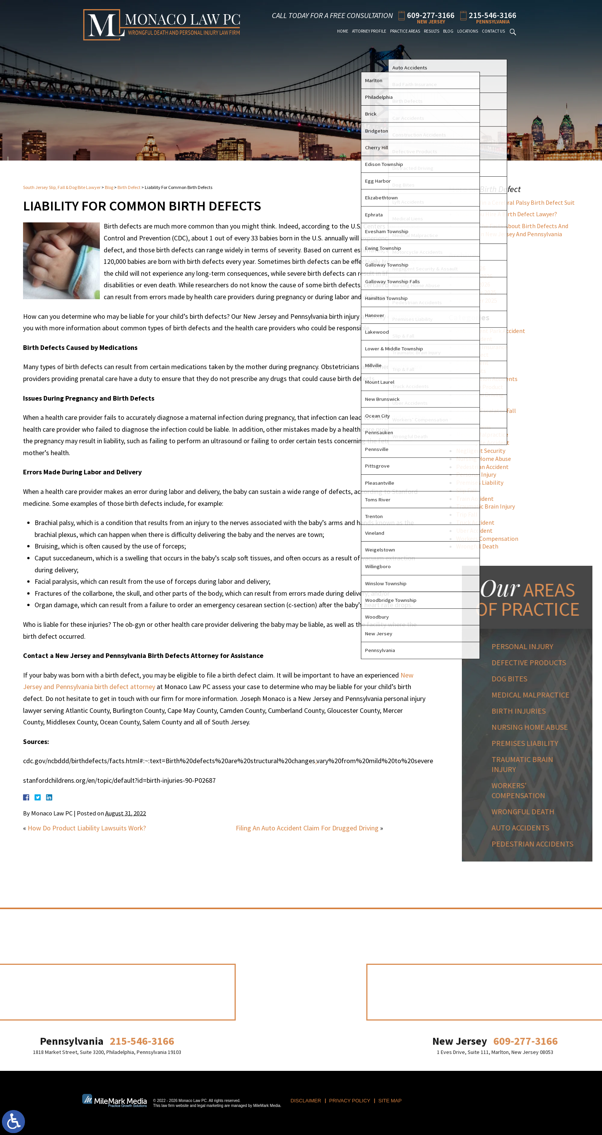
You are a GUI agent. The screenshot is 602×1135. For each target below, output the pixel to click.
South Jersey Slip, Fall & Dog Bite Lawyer (62, 187)
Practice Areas (405, 31)
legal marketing (210, 1106)
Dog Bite (470, 402)
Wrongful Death (480, 546)
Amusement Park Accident (493, 331)
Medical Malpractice (485, 434)
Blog (448, 31)
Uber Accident (477, 530)
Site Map (390, 1101)
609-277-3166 (431, 14)
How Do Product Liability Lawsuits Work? (87, 827)
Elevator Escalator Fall (489, 410)
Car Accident (475, 362)
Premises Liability (482, 482)
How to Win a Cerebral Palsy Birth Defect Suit (518, 202)
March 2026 (474, 268)
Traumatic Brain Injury (488, 506)
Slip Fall (469, 490)
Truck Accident (478, 522)
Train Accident (478, 498)
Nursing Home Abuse (486, 458)
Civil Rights (474, 370)
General (469, 419)
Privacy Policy (349, 1101)
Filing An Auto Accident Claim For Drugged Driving (307, 827)
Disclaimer (306, 1101)
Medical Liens (476, 427)
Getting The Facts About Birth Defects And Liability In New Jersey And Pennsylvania (515, 230)
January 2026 (476, 284)
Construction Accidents (490, 379)
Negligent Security (483, 450)
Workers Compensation (490, 538)
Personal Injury (479, 474)
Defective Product (482, 387)
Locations (467, 31)
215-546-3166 (492, 14)
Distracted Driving (483, 394)
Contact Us (493, 31)
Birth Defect (129, 187)
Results (431, 31)
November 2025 (479, 300)
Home (342, 31)
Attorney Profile (369, 31)
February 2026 (477, 276)
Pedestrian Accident (485, 467)
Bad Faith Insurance (485, 347)
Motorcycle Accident (486, 442)
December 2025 (479, 292)
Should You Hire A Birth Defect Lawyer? (509, 214)
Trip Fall (470, 514)
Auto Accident (477, 339)
